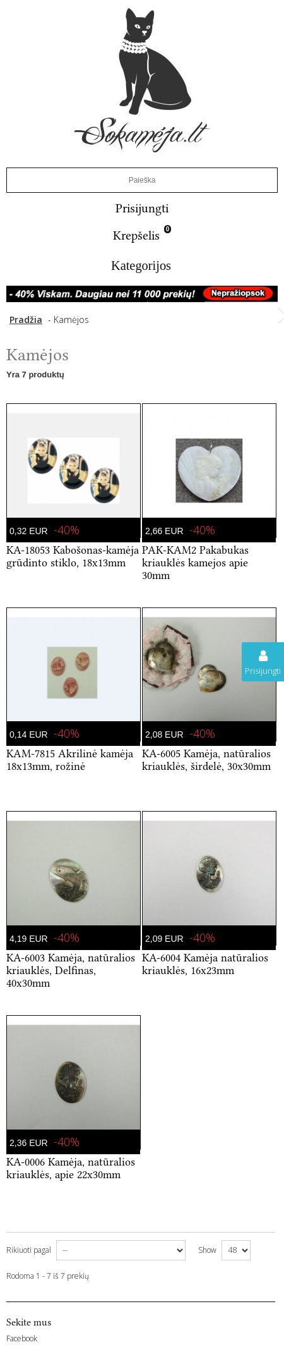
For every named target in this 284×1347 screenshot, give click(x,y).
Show (207, 1250)
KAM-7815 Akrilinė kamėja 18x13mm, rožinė (69, 759)
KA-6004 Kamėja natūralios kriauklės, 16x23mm (205, 964)
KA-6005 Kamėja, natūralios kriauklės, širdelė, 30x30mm (206, 759)
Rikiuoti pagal (28, 1250)
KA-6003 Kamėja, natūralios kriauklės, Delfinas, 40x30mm (70, 970)
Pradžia (25, 320)
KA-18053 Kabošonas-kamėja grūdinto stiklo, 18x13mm (72, 556)
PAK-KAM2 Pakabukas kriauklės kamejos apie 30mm (195, 563)
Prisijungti (142, 208)
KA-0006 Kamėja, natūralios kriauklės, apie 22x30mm (70, 1168)
